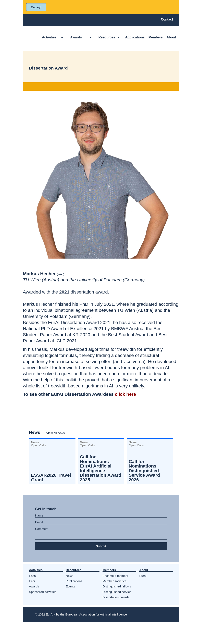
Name (39, 515)
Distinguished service (117, 592)
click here (125, 394)
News (69, 575)
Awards (34, 586)
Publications (74, 581)
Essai (33, 575)
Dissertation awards (116, 597)
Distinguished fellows (117, 586)
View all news (55, 433)
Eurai (142, 575)
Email (39, 522)
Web (60, 274)
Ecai (32, 581)
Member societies (115, 581)
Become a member (115, 575)
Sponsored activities (42, 592)
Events (70, 586)
